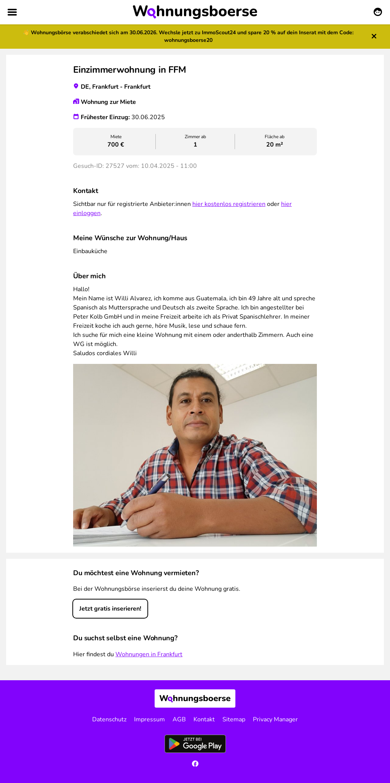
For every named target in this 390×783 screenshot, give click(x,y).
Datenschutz (109, 719)
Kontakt (204, 719)
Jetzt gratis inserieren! (110, 608)
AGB (179, 719)
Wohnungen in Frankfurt (148, 654)
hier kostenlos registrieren (228, 204)
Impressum (149, 719)
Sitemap (233, 719)
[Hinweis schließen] (374, 36)
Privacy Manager (275, 719)
